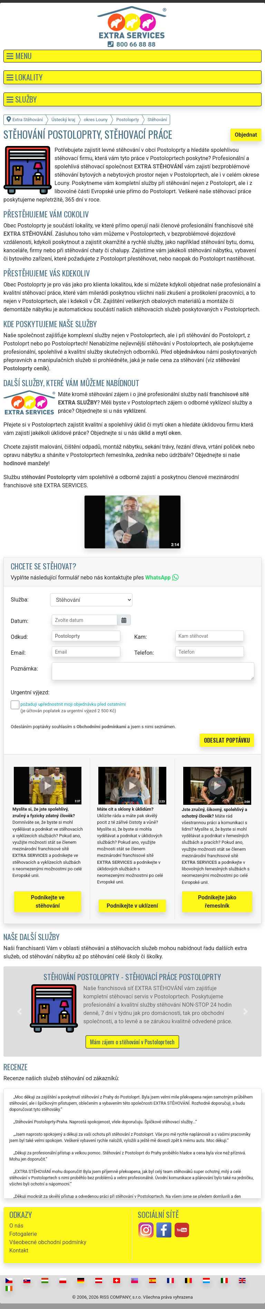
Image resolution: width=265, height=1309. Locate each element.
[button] (132, 56)
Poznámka (24, 668)
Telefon (143, 652)
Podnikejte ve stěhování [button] (48, 901)
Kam (140, 637)
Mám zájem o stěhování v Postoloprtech (132, 1042)
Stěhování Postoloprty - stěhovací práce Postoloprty (132, 976)
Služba (19, 599)
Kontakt (18, 1250)
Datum (19, 621)
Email (17, 652)
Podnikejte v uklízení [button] (132, 905)
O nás (16, 1225)
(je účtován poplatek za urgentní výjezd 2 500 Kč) (68, 710)
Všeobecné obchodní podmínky (47, 1242)
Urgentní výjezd (29, 692)
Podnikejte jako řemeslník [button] (217, 901)
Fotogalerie (23, 1234)
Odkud (19, 637)
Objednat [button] (246, 134)
